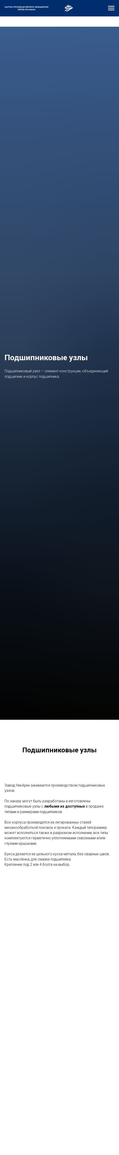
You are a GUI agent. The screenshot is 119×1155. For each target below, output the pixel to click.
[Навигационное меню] (111, 8)
